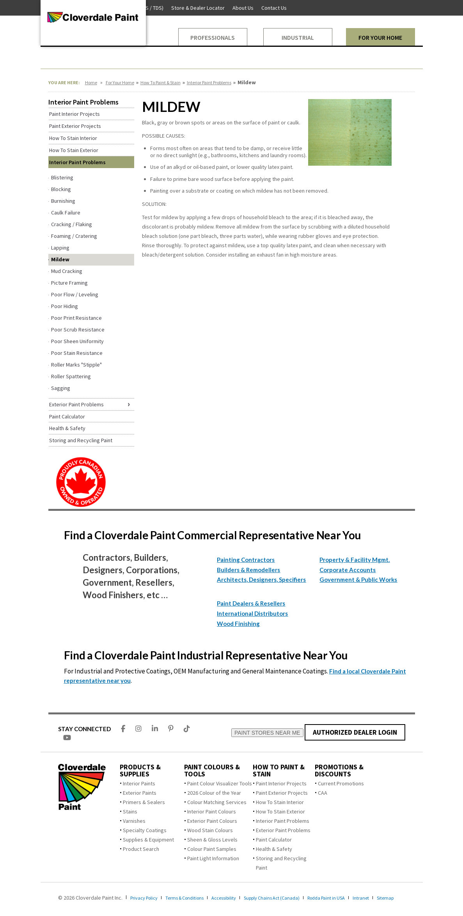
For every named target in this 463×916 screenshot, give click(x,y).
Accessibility (238, 897)
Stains (130, 811)
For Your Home (120, 82)
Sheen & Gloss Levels (212, 839)
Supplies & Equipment (148, 839)
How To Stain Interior (280, 802)
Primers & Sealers (144, 802)
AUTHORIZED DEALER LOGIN (355, 732)
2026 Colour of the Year (214, 792)
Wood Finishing (238, 623)
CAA (322, 792)
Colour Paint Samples (211, 848)
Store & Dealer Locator (198, 7)
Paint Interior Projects (281, 783)
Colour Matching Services (217, 802)
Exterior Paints (139, 792)
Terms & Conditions (193, 897)
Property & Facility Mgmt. (354, 559)
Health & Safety (274, 848)
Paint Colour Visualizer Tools (219, 783)
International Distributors (252, 613)
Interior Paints (139, 783)
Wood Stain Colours (210, 830)
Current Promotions (341, 783)
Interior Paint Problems (209, 82)
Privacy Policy (146, 897)
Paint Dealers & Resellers (251, 603)
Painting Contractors (246, 559)
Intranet (392, 897)
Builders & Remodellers (248, 569)
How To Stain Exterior (280, 811)
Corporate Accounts (347, 569)
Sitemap (50, 904)
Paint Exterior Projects (282, 792)
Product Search (141, 848)
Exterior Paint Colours (212, 820)
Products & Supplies (140, 771)
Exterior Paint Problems (283, 830)
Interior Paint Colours (211, 811)
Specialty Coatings (145, 830)
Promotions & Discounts (339, 771)
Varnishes (134, 820)
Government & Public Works (358, 579)
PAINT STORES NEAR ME (268, 733)
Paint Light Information (213, 858)
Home (91, 82)
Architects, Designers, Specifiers (261, 579)
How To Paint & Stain (160, 82)
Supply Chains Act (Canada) (292, 897)
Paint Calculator (274, 839)
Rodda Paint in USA (353, 897)
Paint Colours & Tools (212, 771)
